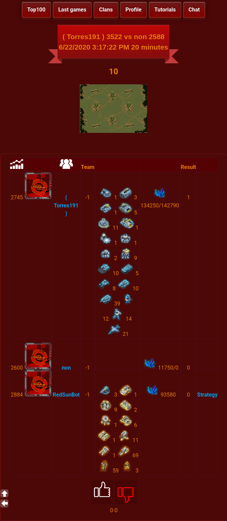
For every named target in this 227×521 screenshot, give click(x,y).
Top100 (36, 9)
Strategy (207, 395)
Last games (72, 9)
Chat (194, 9)
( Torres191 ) (66, 205)
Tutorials (165, 9)
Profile (134, 9)
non (66, 368)
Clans (105, 9)
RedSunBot (66, 395)
